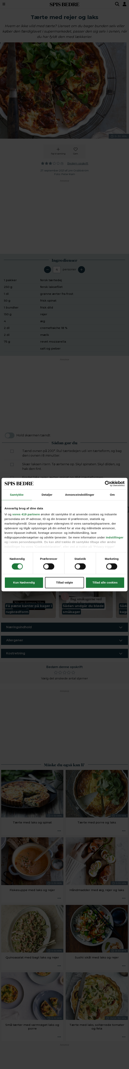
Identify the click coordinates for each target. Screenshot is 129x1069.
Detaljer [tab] (47, 494)
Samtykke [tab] (17, 494)
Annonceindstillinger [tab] (79, 494)
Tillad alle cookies (105, 582)
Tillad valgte (64, 582)
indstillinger (115, 537)
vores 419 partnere (26, 514)
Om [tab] (112, 494)
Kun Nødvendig (24, 582)
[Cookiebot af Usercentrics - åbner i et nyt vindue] (108, 483)
